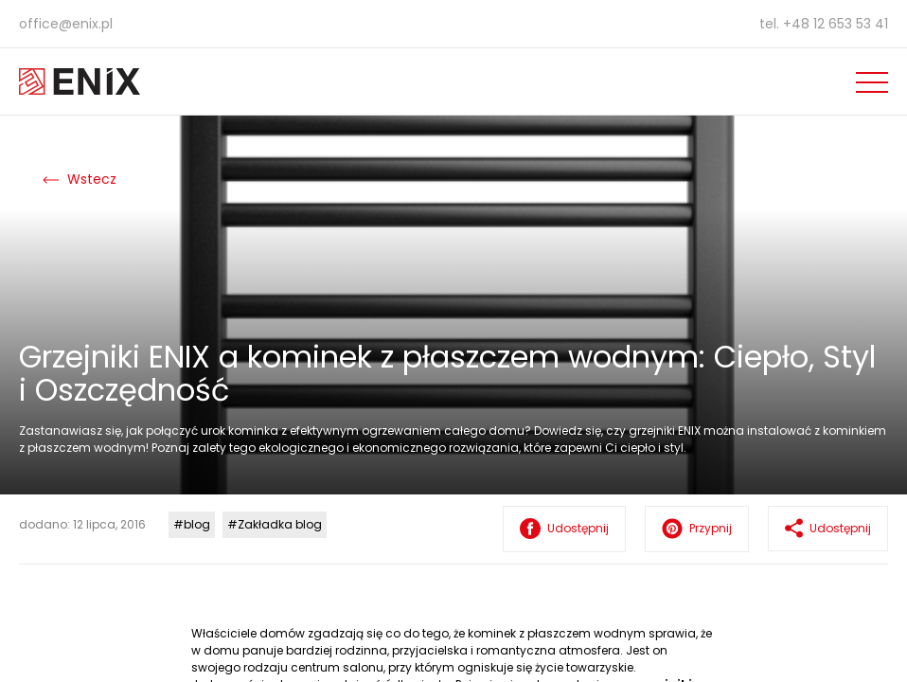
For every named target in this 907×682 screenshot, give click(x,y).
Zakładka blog (280, 524)
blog (197, 524)
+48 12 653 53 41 (835, 23)
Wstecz (79, 179)
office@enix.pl (66, 23)
